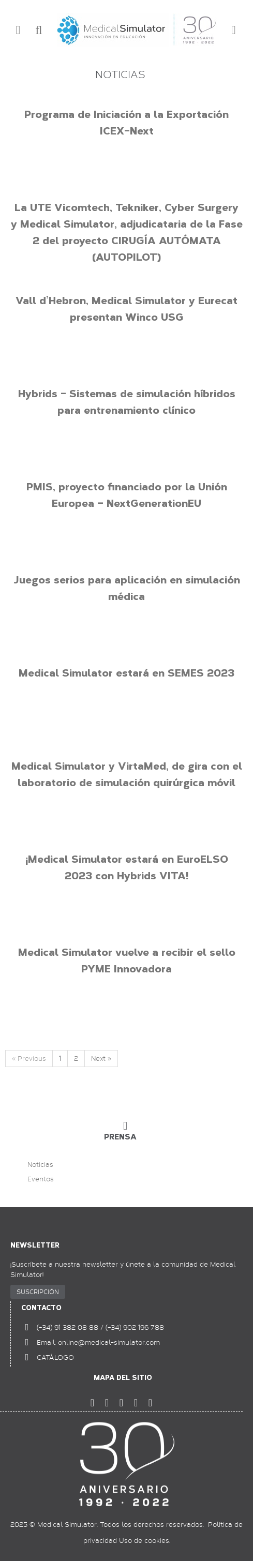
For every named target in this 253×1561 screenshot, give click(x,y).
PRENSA (120, 1137)
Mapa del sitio (123, 1378)
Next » (101, 1058)
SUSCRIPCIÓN (38, 1291)
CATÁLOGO (55, 1357)
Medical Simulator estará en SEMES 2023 (126, 673)
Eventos (40, 1179)
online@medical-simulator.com (109, 1342)
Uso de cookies (144, 1540)
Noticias (40, 1164)
